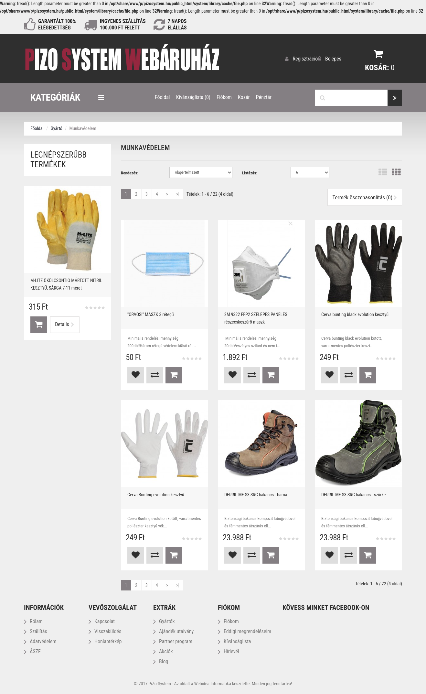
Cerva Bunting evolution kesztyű (155, 494)
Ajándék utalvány (173, 631)
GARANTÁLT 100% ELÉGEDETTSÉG (57, 24)
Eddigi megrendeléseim (244, 631)
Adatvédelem (40, 641)
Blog (160, 661)
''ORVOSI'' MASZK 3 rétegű (150, 314)
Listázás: (249, 172)
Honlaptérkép (105, 641)
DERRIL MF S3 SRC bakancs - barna (255, 494)
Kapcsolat (102, 621)
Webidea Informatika (212, 683)
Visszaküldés (105, 631)
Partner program (172, 641)
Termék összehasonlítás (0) (365, 197)
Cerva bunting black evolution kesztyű (355, 314)
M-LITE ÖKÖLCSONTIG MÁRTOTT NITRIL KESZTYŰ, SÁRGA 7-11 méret (66, 284)
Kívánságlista (234, 641)
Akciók (163, 651)
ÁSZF (32, 651)
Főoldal (37, 128)
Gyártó (56, 128)
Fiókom (228, 621)
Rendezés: (129, 172)
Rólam (33, 621)
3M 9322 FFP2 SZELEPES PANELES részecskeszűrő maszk (255, 318)
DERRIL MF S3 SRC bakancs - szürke (353, 494)
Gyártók (164, 621)
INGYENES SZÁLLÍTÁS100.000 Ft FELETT (123, 24)
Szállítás (35, 631)
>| (177, 193)
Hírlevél (228, 651)
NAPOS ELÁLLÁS (177, 24)
